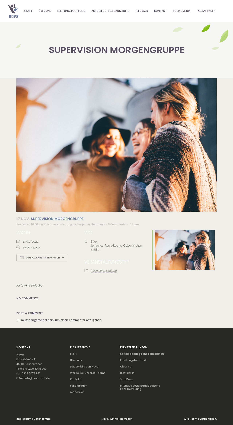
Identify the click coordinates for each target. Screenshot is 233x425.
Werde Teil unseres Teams (87, 373)
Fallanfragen (78, 385)
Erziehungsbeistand (133, 360)
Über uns (76, 360)
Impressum (23, 419)
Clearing (125, 366)
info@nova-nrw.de (37, 378)
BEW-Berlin (127, 373)
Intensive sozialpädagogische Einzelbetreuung (140, 387)
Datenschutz (41, 419)
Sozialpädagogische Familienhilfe (142, 353)
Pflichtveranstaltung (58, 224)
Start (73, 353)
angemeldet (39, 320)
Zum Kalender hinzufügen (40, 257)
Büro (94, 241)
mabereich (77, 392)
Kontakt (75, 379)
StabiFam (126, 379)
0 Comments (117, 224)
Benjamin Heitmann (91, 224)
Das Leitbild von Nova (84, 366)
